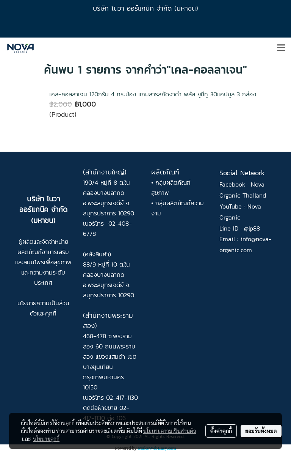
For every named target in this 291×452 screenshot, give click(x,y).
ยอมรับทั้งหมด (261, 430)
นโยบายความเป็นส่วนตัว (169, 430)
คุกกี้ (50, 313)
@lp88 (252, 228)
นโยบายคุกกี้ (46, 438)
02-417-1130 (122, 397)
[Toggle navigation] (281, 48)
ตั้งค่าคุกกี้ (221, 430)
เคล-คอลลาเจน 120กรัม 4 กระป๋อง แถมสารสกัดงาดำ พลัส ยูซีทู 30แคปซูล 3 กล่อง (152, 94)
